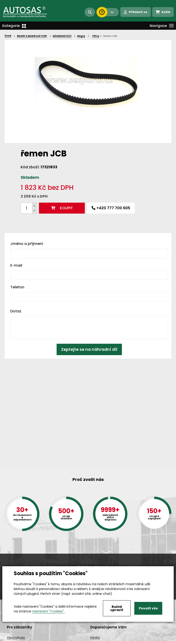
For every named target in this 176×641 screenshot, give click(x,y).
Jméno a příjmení (26, 243)
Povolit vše (148, 608)
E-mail (16, 265)
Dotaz (15, 311)
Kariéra (95, 637)
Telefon (17, 287)
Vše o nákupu (16, 637)
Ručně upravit (116, 608)
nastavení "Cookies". (48, 611)
